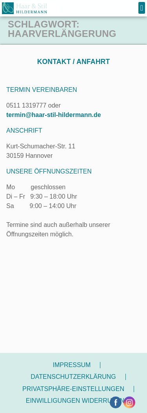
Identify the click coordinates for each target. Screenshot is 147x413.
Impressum (72, 365)
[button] (141, 8)
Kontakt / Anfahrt (73, 62)
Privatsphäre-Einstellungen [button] (73, 389)
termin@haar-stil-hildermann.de (53, 114)
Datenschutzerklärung (73, 376)
